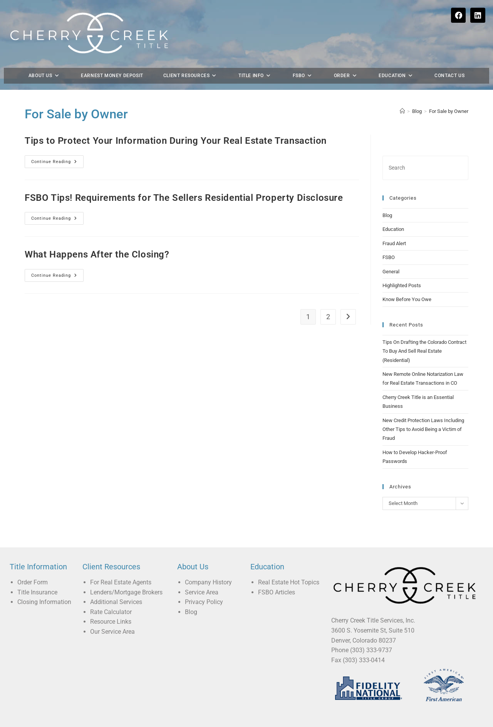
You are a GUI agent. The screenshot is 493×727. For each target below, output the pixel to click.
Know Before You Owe (406, 288)
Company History (208, 570)
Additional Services (116, 590)
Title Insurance (37, 580)
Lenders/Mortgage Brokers (126, 580)
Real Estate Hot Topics (288, 570)
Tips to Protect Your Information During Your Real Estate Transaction (176, 128)
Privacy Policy (204, 590)
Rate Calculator (111, 600)
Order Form (32, 570)
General (390, 260)
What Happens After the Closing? (97, 242)
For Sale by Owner (448, 99)
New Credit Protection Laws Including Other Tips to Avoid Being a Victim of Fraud (423, 417)
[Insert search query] (425, 156)
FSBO (388, 246)
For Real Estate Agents (120, 570)
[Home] (402, 99)
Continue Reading (57, 147)
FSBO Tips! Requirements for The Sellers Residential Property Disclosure (184, 185)
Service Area (201, 580)
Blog (387, 203)
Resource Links (110, 610)
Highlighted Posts (401, 273)
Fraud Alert (394, 231)
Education (393, 217)
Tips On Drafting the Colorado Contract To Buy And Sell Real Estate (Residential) (424, 339)
